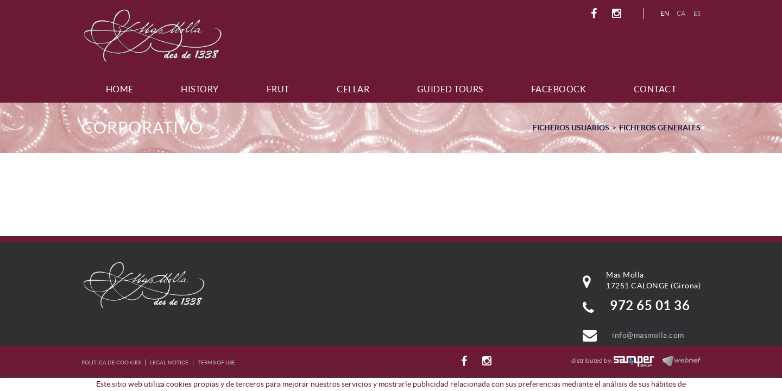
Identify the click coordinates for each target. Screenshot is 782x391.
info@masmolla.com (648, 335)
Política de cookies (111, 362)
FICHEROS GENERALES (660, 127)
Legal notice (169, 362)
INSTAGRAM (618, 13)
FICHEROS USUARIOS (571, 127)
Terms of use (216, 362)
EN (665, 13)
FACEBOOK (595, 13)
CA (681, 13)
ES (697, 13)
